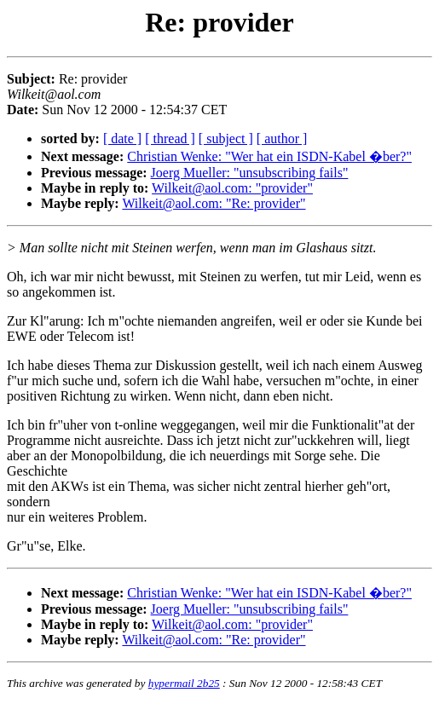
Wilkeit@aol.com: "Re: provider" (213, 203)
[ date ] (122, 138)
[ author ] (282, 138)
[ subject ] (226, 138)
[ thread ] (170, 138)
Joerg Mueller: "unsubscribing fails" (250, 172)
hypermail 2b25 (184, 683)
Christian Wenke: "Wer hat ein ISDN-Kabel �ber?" (269, 156)
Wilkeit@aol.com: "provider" (232, 188)
